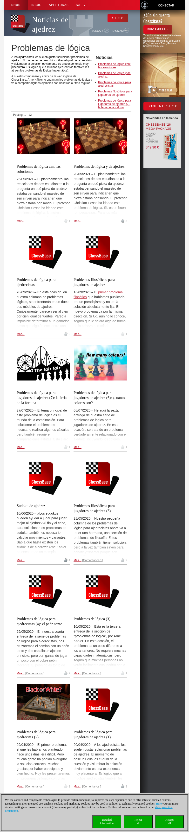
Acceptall (169, 821)
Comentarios (34, 673)
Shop (15, 5)
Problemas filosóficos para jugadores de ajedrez (115, 93)
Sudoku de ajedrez (31, 506)
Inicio (36, 5)
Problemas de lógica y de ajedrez (99, 166)
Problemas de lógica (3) (92, 619)
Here (159, 803)
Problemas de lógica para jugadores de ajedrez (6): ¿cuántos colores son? (100, 398)
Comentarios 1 (92, 560)
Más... (21, 221)
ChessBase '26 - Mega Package (159, 126)
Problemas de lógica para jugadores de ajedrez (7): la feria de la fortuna (114, 104)
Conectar (166, 5)
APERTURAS (59, 5)
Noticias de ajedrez (50, 24)
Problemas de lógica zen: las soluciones (114, 65)
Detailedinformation (107, 821)
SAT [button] (81, 5)
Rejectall (138, 821)
